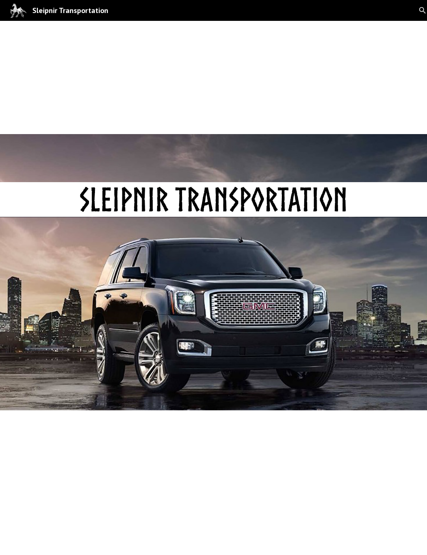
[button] (214, 542)
